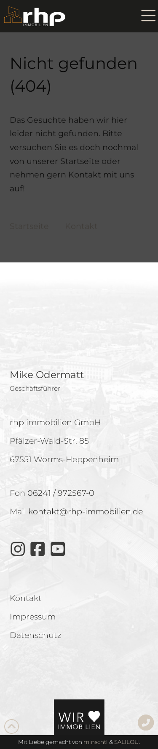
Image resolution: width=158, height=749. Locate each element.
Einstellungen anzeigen (79, 406)
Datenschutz (64, 427)
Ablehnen (79, 382)
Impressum (99, 427)
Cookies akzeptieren (79, 359)
